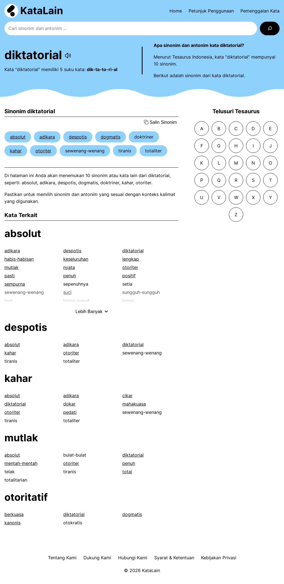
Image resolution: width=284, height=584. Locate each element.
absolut (18, 137)
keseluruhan (75, 259)
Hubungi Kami (132, 557)
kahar (16, 150)
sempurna (14, 284)
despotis (78, 137)
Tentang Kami (62, 557)
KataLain (41, 10)
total (127, 471)
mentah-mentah (20, 463)
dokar (69, 404)
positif (129, 275)
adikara (47, 137)
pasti (9, 275)
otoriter (43, 150)
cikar (127, 395)
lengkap (130, 259)
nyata (69, 267)
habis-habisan (19, 259)
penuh (69, 275)
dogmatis (110, 137)
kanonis (12, 522)
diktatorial (133, 250)
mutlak (11, 267)
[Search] (270, 28)
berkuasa (14, 514)
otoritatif (26, 497)
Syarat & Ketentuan (174, 557)
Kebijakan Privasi (218, 557)
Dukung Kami (97, 557)
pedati (70, 412)
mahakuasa (134, 404)
